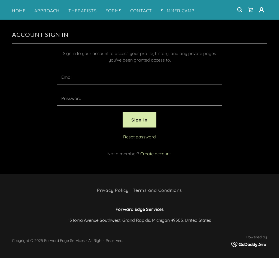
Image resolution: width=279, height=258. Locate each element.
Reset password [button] (139, 136)
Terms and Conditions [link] (157, 190)
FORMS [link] (113, 10)
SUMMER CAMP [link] (178, 10)
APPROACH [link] (47, 10)
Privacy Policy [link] (113, 190)
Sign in (139, 120)
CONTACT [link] (141, 10)
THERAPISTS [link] (82, 10)
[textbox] (139, 77)
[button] (261, 9)
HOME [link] (19, 10)
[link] (250, 9)
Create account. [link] (156, 153)
